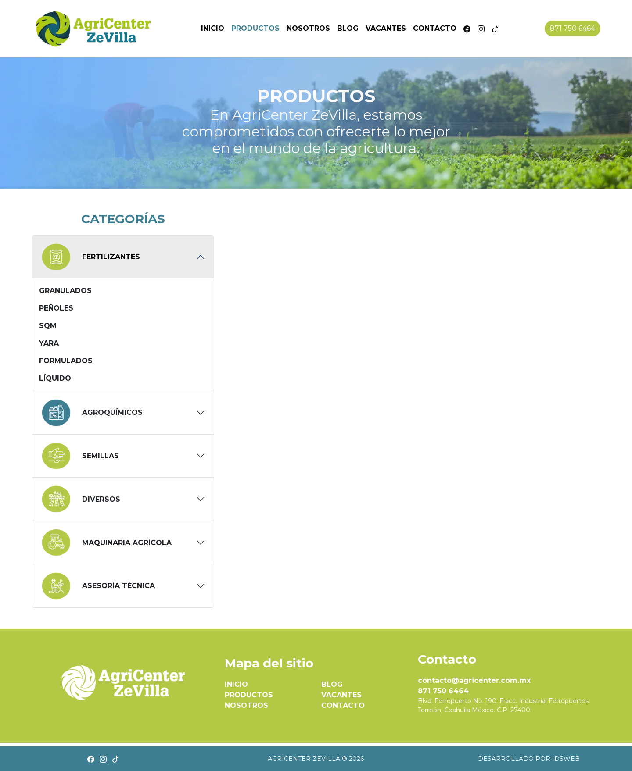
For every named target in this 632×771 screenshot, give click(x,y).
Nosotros (308, 28)
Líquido (55, 378)
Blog (348, 28)
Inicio (212, 28)
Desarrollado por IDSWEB (529, 759)
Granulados (65, 290)
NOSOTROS (246, 705)
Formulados (66, 361)
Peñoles (56, 308)
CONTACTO (343, 705)
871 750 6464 (572, 28)
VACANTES (341, 695)
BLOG (332, 684)
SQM (48, 325)
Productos (255, 28)
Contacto (434, 28)
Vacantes (386, 28)
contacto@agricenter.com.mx (474, 680)
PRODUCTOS (249, 695)
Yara (49, 343)
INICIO (236, 684)
